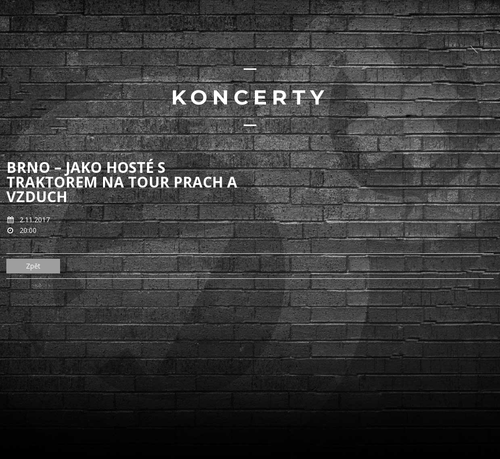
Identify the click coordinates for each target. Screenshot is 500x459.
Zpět (33, 266)
